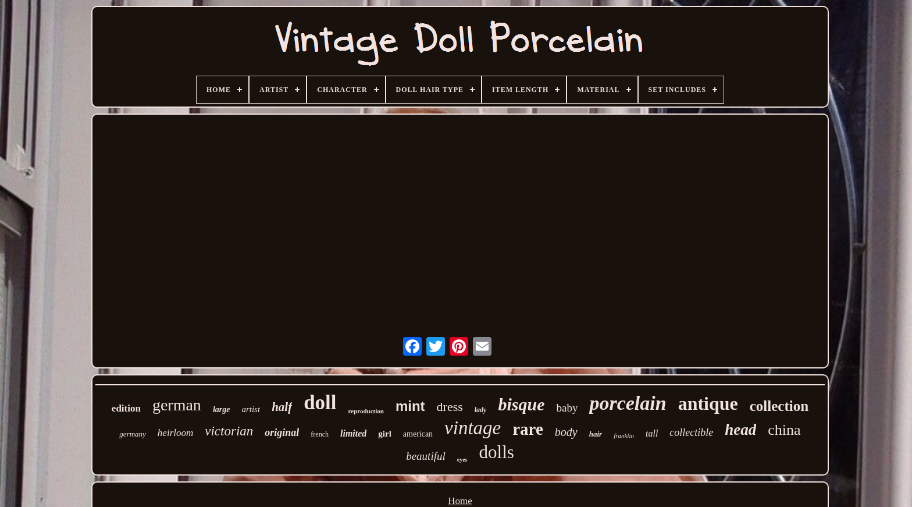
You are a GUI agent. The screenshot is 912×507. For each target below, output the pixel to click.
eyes (462, 459)
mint (410, 406)
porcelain (627, 403)
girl (384, 433)
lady (481, 410)
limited (353, 433)
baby (567, 408)
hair (595, 434)
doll (320, 402)
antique (708, 403)
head (740, 429)
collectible (691, 432)
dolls (496, 452)
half (282, 407)
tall (652, 433)
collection (779, 406)
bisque (521, 404)
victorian (229, 431)
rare (527, 429)
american (418, 434)
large (221, 409)
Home (460, 500)
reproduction (366, 410)
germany (132, 434)
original (282, 432)
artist (250, 409)
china (784, 429)
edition (126, 408)
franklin (624, 435)
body (566, 432)
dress (450, 406)
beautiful (426, 456)
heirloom (175, 432)
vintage (472, 427)
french (320, 434)
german (176, 405)
